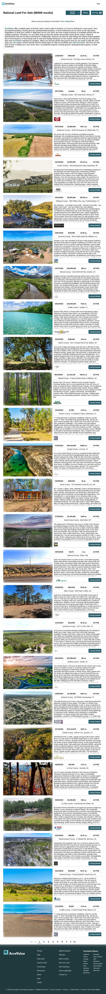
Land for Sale (42, 963)
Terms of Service (55, 989)
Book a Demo (64, 959)
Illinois (85, 961)
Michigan (86, 970)
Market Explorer (65, 951)
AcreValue (9, 28)
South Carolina (97, 963)
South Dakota (97, 966)
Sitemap (62, 955)
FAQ (38, 979)
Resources (41, 971)
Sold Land (40, 959)
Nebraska (96, 954)
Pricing (39, 951)
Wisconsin (96, 970)
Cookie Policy (74, 989)
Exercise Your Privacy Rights (90, 989)
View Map (97, 12)
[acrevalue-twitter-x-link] (14, 958)
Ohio (94, 959)
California (86, 954)
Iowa (84, 966)
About (39, 974)
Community (41, 967)
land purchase (79, 43)
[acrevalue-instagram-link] (19, 958)
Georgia (85, 959)
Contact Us (63, 974)
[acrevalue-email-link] (5, 958)
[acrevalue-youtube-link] (23, 958)
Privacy (65, 989)
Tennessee (96, 968)
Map (98, 4)
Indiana (85, 963)
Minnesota (86, 973)
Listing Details (95, 84)
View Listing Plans (67, 21)
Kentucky (86, 968)
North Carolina (97, 957)
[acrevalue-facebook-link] (10, 958)
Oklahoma (96, 961)
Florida (85, 957)
